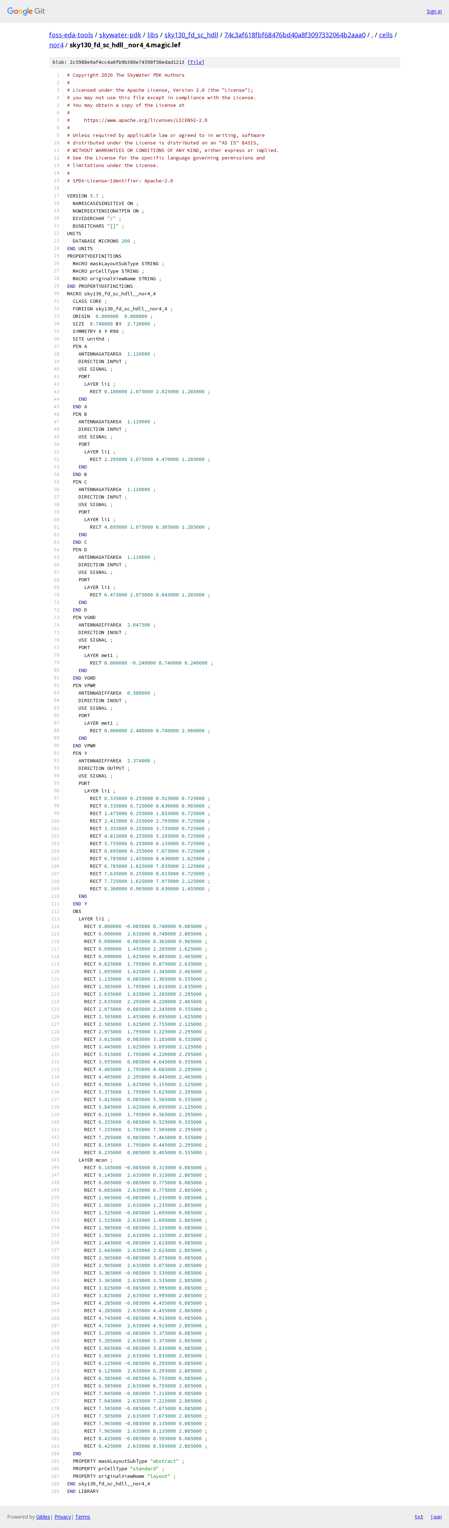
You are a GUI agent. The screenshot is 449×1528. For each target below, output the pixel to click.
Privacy (62, 1516)
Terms (82, 1516)
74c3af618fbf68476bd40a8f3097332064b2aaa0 (295, 34)
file (196, 62)
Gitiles (43, 1516)
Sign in (434, 11)
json (436, 1516)
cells (386, 34)
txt (419, 1516)
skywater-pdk (120, 34)
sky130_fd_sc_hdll (191, 34)
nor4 (56, 45)
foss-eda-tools (71, 34)
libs (152, 34)
